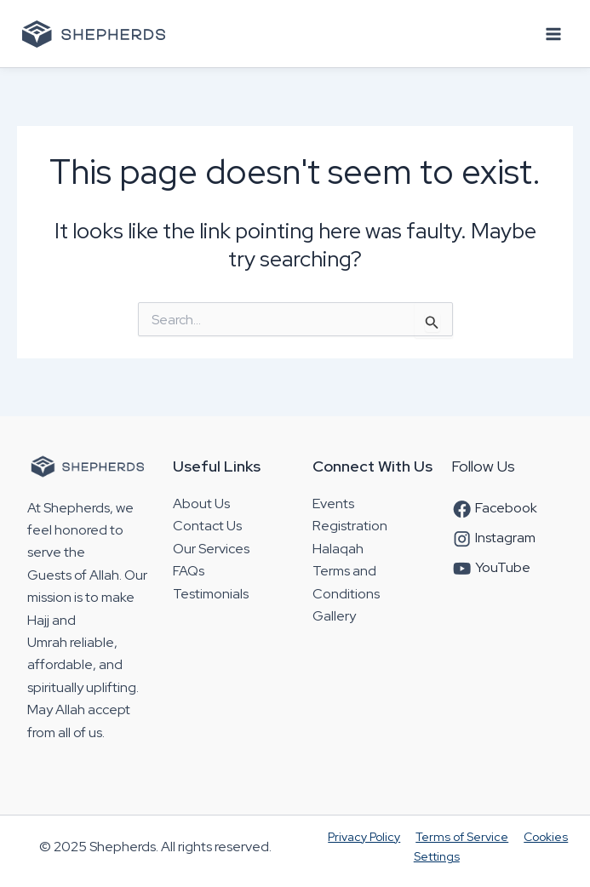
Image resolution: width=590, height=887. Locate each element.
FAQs (188, 571)
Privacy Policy (364, 836)
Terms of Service (461, 836)
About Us (201, 503)
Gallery (334, 616)
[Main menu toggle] (554, 34)
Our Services (211, 549)
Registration (349, 526)
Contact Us (207, 526)
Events (333, 503)
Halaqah (338, 549)
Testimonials (211, 594)
